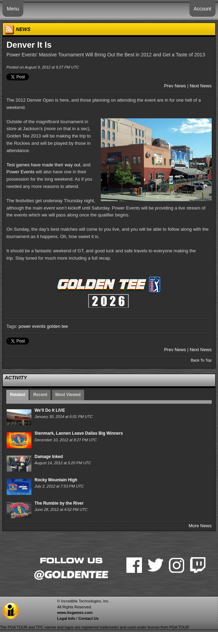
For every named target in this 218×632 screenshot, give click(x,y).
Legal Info (66, 618)
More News (200, 525)
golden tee (57, 326)
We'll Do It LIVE (50, 410)
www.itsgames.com (75, 612)
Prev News (175, 85)
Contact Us (88, 618)
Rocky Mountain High (56, 479)
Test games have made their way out (43, 164)
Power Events (20, 171)
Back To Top (201, 360)
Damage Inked (49, 456)
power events (31, 326)
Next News (201, 85)
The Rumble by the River (59, 503)
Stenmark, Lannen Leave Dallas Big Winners (79, 433)
